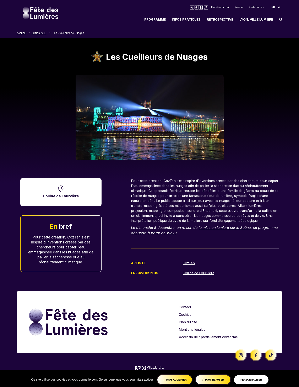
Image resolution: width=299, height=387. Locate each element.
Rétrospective (220, 19)
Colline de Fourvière (61, 196)
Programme (155, 19)
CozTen (189, 263)
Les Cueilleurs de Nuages (68, 32)
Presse (239, 7)
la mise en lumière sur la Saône (225, 227)
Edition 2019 (39, 32)
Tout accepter (175, 379)
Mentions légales (192, 329)
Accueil (21, 32)
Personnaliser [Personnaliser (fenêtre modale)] (251, 379)
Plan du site (188, 321)
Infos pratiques (186, 19)
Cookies (185, 314)
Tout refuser (213, 379)
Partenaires (256, 7)
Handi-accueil (220, 7)
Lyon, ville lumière (256, 19)
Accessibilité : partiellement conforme (208, 336)
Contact (185, 307)
